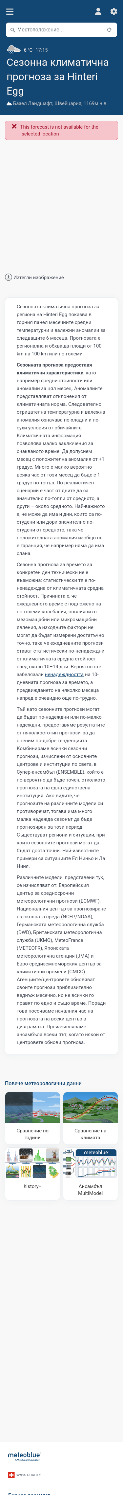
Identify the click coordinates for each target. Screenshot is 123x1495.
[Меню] (10, 12)
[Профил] (98, 11)
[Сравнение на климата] (90, 1118)
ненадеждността (64, 674)
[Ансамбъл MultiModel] (90, 1174)
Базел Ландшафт (32, 103)
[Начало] (24, 1456)
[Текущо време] (61, 47)
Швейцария (67, 103)
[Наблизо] (109, 30)
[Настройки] (113, 11)
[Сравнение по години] (32, 1118)
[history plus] (32, 1174)
